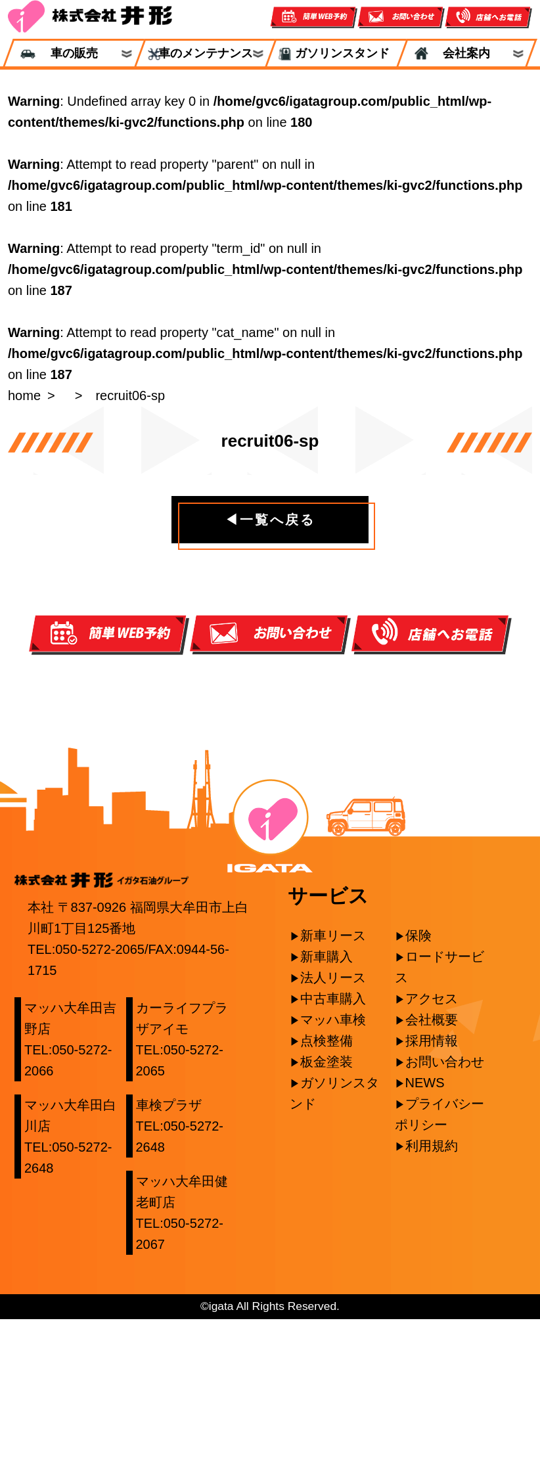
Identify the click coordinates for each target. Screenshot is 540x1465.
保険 (418, 1081)
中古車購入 (333, 1144)
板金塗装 (326, 1207)
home (24, 395)
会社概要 (431, 1165)
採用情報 (431, 1186)
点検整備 (326, 1186)
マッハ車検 (333, 1165)
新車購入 (326, 1102)
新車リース (333, 1081)
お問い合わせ (444, 1207)
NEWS (425, 1228)
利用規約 (431, 1291)
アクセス (431, 1144)
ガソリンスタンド (336, 53)
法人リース (333, 1123)
